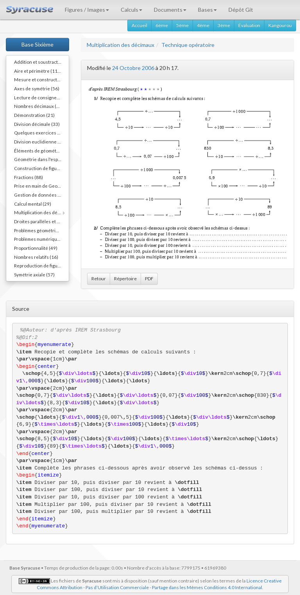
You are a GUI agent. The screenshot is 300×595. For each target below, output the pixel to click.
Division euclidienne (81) (40, 141)
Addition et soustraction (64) (41, 62)
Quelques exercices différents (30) (41, 132)
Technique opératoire (187, 44)
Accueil (139, 25)
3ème (224, 25)
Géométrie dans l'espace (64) (41, 159)
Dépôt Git (241, 9)
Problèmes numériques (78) (41, 239)
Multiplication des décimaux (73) (41, 212)
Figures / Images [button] (87, 9)
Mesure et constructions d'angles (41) (41, 79)
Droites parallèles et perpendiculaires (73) (41, 221)
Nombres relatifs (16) (36, 257)
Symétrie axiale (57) (34, 274)
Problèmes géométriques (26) (41, 230)
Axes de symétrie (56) (36, 88)
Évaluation (249, 25)
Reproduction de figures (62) (41, 265)
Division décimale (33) (37, 124)
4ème (203, 25)
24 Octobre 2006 (133, 68)
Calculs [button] (131, 9)
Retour (98, 278)
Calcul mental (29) (32, 203)
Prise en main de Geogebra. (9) (41, 185)
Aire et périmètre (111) (38, 70)
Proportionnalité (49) (35, 248)
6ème (161, 25)
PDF (149, 278)
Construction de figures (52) (41, 168)
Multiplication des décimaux (120, 44)
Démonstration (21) (34, 115)
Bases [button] (207, 9)
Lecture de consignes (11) (41, 97)
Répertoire (125, 278)
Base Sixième (37, 44)
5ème (182, 25)
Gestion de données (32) (40, 194)
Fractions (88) (28, 177)
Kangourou (280, 25)
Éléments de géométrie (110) (41, 150)
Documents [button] (170, 9)
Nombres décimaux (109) (40, 106)
